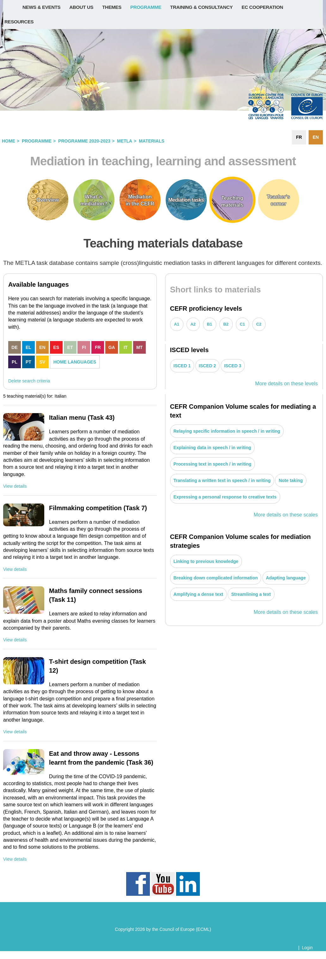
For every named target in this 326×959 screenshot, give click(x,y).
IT (125, 347)
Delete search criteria (29, 380)
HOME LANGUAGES (74, 361)
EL (28, 347)
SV (42, 361)
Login (307, 947)
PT (28, 361)
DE (14, 347)
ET (70, 347)
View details (15, 486)
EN (42, 347)
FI (84, 347)
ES (56, 347)
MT (139, 347)
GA (111, 347)
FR (98, 347)
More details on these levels (286, 383)
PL (14, 361)
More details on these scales (286, 514)
